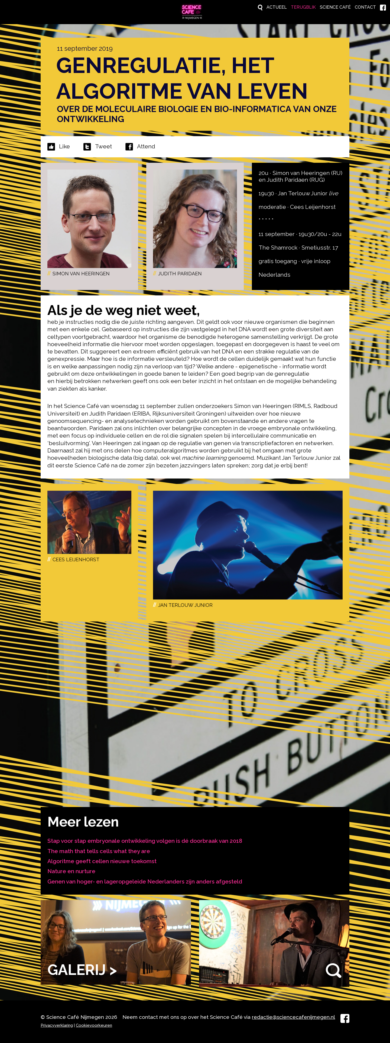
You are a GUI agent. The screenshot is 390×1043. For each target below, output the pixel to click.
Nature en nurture (71, 870)
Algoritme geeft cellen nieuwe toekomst (102, 860)
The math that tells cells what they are (98, 850)
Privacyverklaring (57, 1024)
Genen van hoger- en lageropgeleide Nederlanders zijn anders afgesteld (145, 880)
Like (64, 145)
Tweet (103, 145)
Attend (140, 145)
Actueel (248, 7)
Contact (359, 7)
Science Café (321, 7)
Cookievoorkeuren (94, 1024)
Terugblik (281, 7)
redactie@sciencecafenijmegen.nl (293, 1016)
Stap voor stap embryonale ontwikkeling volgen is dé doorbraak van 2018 (145, 839)
